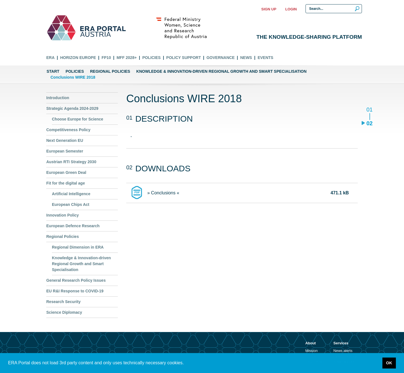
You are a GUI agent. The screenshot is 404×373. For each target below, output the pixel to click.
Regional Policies (110, 71)
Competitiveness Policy (68, 130)
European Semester (64, 151)
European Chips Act (70, 204)
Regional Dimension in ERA (78, 247)
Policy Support (183, 57)
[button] (186, 363)
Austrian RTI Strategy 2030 (71, 162)
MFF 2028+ (126, 57)
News (246, 57)
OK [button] (389, 363)
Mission (311, 351)
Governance (220, 57)
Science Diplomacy (64, 312)
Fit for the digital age (65, 183)
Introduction (57, 97)
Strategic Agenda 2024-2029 (72, 108)
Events (265, 57)
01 (369, 110)
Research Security (63, 301)
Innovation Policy (62, 215)
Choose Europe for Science (77, 119)
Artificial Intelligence (71, 194)
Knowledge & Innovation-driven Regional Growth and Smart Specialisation (221, 71)
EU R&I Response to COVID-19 (75, 291)
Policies (151, 57)
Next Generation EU (64, 140)
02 (369, 123)
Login (291, 9)
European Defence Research (73, 226)
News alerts (342, 351)
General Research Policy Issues (76, 280)
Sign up (268, 9)
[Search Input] (334, 8)
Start (53, 71)
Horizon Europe (78, 57)
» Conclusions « (163, 192)
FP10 (106, 57)
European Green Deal (66, 172)
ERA (50, 57)
